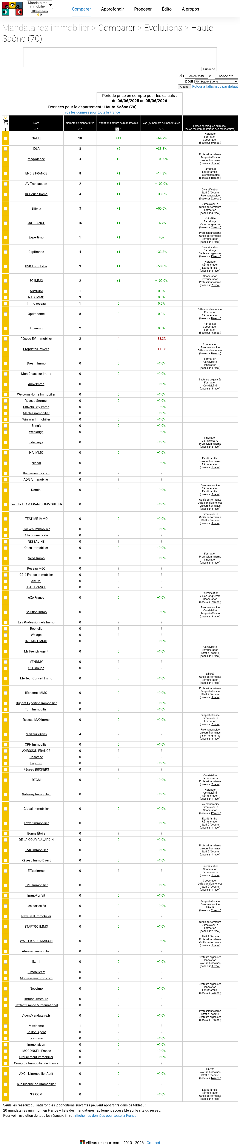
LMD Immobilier (36, 882)
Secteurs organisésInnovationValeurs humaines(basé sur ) (210, 958)
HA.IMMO (36, 449)
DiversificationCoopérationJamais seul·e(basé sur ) (210, 867)
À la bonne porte (36, 532)
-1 (118, 335)
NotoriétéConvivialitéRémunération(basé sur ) (210, 791)
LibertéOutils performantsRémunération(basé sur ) (210, 675)
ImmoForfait (36, 892)
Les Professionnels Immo (36, 619)
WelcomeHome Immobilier (36, 391)
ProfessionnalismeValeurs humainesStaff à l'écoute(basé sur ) (210, 847)
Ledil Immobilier (36, 847)
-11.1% (161, 346)
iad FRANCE (36, 220)
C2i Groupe (36, 665)
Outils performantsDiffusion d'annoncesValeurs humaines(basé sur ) (210, 501)
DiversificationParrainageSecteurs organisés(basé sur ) (210, 248)
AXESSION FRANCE (36, 747)
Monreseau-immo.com (36, 975)
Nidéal (36, 460)
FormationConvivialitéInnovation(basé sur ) (210, 360)
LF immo (36, 325)
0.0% (161, 288)
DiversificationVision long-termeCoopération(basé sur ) (210, 594)
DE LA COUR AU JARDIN (36, 836)
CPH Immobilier (36, 741)
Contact (153, 1139)
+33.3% (161, 145)
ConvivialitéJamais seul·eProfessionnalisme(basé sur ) (210, 776)
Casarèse (36, 754)
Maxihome (36, 1022)
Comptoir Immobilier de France (36, 1060)
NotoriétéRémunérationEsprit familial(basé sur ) (210, 263)
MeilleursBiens (36, 731)
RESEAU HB (36, 538)
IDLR (36, 145)
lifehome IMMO (36, 689)
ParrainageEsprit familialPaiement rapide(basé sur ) (210, 170)
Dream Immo (36, 360)
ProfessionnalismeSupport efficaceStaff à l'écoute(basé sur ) (210, 689)
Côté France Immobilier (36, 571)
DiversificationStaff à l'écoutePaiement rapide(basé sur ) (210, 191)
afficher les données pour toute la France (112, 1112)
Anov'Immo (36, 381)
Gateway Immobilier (36, 791)
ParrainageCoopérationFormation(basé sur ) (210, 325)
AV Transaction (36, 180)
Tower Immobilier (36, 820)
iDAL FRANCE (36, 584)
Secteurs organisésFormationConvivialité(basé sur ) (210, 381)
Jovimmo (36, 1035)
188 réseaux (39, 11)
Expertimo (36, 234)
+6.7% (161, 220)
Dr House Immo (36, 191)
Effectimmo (36, 867)
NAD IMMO (36, 294)
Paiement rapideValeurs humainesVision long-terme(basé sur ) (210, 731)
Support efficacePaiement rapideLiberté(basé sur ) (210, 902)
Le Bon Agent (36, 1029)
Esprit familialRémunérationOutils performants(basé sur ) (210, 1091)
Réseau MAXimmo (36, 716)
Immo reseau (36, 300)
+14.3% (161, 170)
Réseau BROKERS (36, 766)
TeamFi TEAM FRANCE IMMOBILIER (36, 501)
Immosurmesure (36, 996)
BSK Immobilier (36, 263)
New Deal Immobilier (36, 913)
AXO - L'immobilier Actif (36, 1070)
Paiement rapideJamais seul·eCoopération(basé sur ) (210, 805)
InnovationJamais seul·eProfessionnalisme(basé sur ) (210, 439)
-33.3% (161, 335)
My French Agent (36, 648)
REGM (36, 776)
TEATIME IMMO (36, 515)
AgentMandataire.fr (36, 1012)
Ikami (36, 958)
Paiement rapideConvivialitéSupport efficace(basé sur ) (210, 609)
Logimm (36, 760)
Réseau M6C (36, 565)
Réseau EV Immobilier (36, 335)
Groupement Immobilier (36, 1054)
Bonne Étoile (36, 830)
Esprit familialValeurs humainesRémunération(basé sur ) (210, 459)
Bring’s (36, 422)
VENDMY (36, 658)
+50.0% (161, 205)
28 (80, 135)
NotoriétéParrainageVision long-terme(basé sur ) (210, 219)
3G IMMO (36, 277)
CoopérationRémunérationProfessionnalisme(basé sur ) (210, 277)
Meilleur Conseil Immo (36, 675)
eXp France (36, 594)
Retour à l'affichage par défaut (213, 83)
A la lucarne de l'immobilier (36, 1081)
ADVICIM (36, 288)
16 (80, 220)
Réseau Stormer (36, 397)
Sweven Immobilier (36, 526)
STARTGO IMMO (36, 923)
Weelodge (36, 429)
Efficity (36, 205)
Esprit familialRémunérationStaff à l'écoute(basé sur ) (210, 820)
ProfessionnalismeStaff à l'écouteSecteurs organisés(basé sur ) (210, 1012)
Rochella (36, 625)
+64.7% (161, 135)
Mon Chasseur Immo (36, 370)
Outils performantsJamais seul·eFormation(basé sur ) (210, 923)
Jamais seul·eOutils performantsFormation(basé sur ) (210, 205)
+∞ (161, 234)
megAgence (36, 156)
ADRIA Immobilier (36, 476)
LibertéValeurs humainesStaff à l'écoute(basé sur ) (210, 1070)
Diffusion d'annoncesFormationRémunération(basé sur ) (210, 310)
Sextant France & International (36, 1002)
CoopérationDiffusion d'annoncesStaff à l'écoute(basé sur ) (210, 882)
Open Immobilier (36, 544)
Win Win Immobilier (36, 416)
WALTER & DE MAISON (36, 938)
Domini (36, 486)
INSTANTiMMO (36, 638)
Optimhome (36, 310)
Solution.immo (36, 609)
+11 (119, 135)
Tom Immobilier (36, 706)
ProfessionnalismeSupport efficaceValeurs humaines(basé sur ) (210, 156)
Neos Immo (36, 555)
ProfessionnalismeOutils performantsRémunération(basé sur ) (210, 234)
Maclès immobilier (36, 410)
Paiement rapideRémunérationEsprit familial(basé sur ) (210, 486)
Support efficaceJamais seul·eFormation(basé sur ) (210, 716)
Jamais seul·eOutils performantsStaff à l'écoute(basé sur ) (210, 515)
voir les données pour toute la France (92, 109)
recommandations (211, 122)
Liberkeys (36, 439)
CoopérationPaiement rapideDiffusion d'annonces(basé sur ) (210, 346)
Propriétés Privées (36, 346)
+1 (118, 170)
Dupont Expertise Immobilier (36, 700)
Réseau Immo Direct (36, 857)
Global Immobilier (36, 805)
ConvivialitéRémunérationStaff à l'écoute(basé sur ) (210, 648)
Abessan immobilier (36, 948)
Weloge (36, 631)
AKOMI (36, 578)
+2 (118, 145)
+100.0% (161, 156)
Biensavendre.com (36, 470)
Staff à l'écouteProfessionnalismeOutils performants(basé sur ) (210, 937)
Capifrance (36, 248)
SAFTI (36, 135)
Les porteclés (36, 902)
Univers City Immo (36, 404)
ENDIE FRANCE (36, 170)
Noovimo (36, 985)
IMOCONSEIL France (36, 1047)
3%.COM (36, 1091)
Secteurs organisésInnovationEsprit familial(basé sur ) (210, 985)
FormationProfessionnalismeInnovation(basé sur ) (210, 555)
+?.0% (161, 360)
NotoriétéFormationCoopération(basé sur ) (210, 135)
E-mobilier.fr (36, 969)
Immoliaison (36, 1041)
